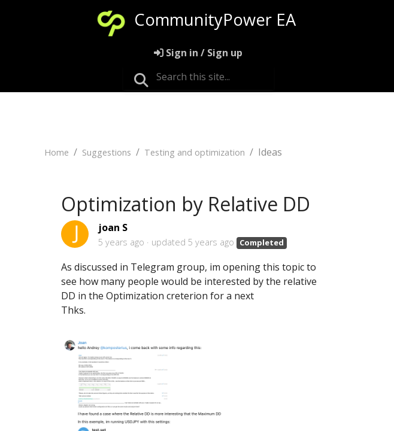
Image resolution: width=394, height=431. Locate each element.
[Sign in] (198, 53)
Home (56, 152)
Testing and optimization (194, 152)
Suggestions (106, 152)
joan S (113, 227)
